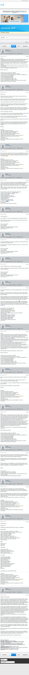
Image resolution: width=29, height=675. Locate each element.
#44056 (27, 56)
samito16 (7, 208)
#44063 (27, 287)
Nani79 (6, 588)
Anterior (4, 46)
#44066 (27, 412)
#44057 (27, 92)
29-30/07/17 (3, 192)
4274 (18, 46)
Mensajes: (19, 53)
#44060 (27, 214)
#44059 (27, 180)
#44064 (27, 331)
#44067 (27, 452)
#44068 (27, 486)
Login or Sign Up (24, 0)
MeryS (6, 174)
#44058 (27, 151)
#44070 (27, 595)
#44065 (27, 375)
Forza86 (7, 86)
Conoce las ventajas (14, 21)
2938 (13, 46)
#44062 (27, 264)
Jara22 (6, 446)
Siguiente (25, 46)
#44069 (27, 521)
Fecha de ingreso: (8, 53)
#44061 (27, 239)
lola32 (6, 281)
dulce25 (7, 50)
